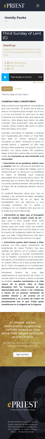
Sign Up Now (22, 354)
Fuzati (31, 432)
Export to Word (15, 66)
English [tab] (18, 89)
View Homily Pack (16, 63)
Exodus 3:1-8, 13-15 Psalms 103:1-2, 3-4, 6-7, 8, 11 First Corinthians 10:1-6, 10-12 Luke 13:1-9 (22, 52)
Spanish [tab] (7, 89)
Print (10, 69)
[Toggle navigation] (37, 5)
